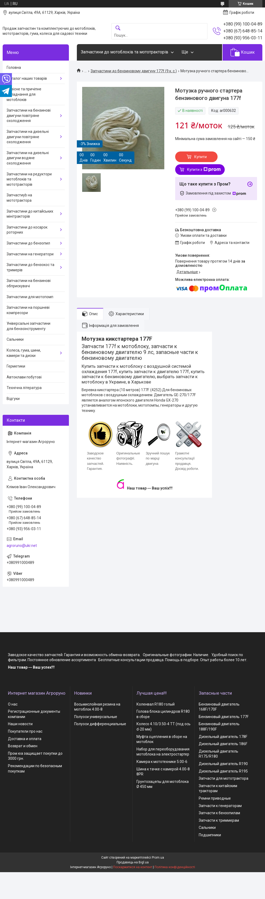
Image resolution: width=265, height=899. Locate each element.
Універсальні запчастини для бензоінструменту (28, 326)
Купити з (204, 169)
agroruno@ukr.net (22, 545)
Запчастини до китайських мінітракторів (30, 214)
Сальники (15, 339)
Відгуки (13, 398)
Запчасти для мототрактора (223, 778)
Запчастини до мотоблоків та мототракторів (124, 51)
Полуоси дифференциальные (100, 724)
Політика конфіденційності (174, 867)
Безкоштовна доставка (200, 230)
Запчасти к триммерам (219, 820)
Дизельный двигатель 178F (223, 737)
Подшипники (210, 835)
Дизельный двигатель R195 (223, 771)
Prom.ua (158, 857)
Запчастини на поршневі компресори (28, 310)
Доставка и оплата (24, 739)
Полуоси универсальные (95, 717)
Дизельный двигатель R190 (223, 764)
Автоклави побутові (24, 377)
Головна (14, 67)
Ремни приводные (215, 798)
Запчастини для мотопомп (30, 297)
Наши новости (20, 724)
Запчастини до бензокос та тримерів (30, 267)
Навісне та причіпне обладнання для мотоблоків (24, 94)
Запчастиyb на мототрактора (19, 197)
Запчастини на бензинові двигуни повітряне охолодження (29, 115)
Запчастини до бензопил (28, 243)
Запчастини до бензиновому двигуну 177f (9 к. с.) (134, 71)
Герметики (16, 366)
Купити (200, 157)
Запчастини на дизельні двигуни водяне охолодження (28, 158)
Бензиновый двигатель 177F (224, 717)
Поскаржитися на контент (132, 867)
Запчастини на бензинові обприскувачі (29, 283)
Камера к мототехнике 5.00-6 (161, 761)
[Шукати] (118, 28)
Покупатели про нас (25, 731)
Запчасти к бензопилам (219, 813)
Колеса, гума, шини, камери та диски (24, 353)
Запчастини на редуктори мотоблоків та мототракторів (29, 179)
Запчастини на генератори (30, 254)
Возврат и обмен (22, 746)
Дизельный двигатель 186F (223, 744)
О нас (12, 704)
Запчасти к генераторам (220, 806)
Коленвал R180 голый (155, 704)
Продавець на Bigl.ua (133, 862)
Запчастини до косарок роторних (27, 230)
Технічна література (24, 388)
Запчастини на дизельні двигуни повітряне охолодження (28, 136)
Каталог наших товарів (27, 78)
